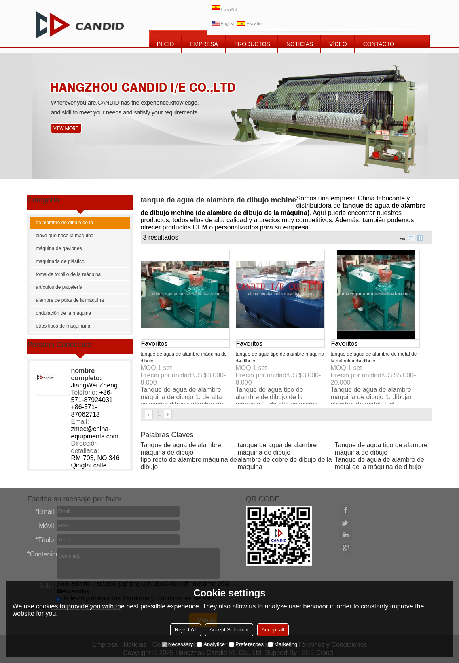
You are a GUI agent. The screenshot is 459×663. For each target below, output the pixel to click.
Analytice (211, 644)
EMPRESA (204, 44)
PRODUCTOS (252, 44)
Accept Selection (229, 630)
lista (411, 238)
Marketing (282, 644)
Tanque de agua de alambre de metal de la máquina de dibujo (380, 463)
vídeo (338, 44)
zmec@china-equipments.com (94, 432)
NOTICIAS (299, 44)
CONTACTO (378, 44)
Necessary (177, 644)
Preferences (246, 644)
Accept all (273, 630)
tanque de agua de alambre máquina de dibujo (277, 449)
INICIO (165, 44)
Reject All (186, 630)
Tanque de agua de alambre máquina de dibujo (181, 449)
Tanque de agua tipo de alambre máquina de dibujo (381, 449)
